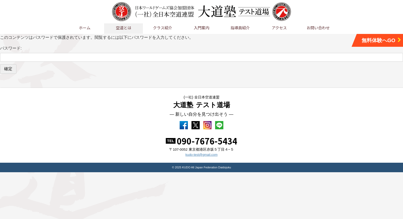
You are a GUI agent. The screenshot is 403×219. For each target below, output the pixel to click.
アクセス (279, 27)
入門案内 (201, 27)
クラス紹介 (162, 27)
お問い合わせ (318, 27)
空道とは (123, 27)
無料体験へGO (382, 40)
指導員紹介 (240, 27)
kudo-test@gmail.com (201, 157)
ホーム (84, 27)
